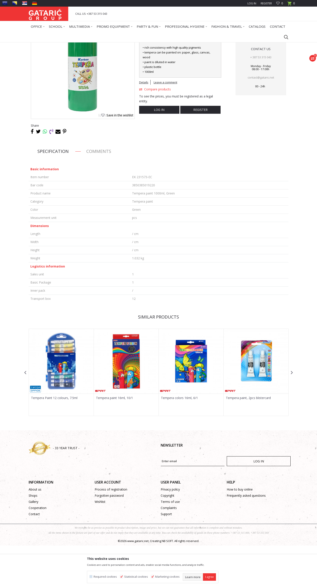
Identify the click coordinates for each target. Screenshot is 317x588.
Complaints (169, 550)
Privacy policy (170, 532)
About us (35, 532)
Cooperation (37, 550)
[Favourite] (279, 3)
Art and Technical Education (92, 45)
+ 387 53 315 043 (260, 100)
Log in (159, 152)
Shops (33, 538)
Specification (53, 194)
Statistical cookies (136, 576)
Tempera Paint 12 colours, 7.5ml (54, 440)
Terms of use (170, 544)
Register (266, 3)
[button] (284, 37)
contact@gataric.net (261, 120)
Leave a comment (165, 125)
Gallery (33, 544)
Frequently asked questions (246, 538)
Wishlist (100, 544)
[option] (61, 414)
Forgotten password (109, 538)
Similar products (158, 359)
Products (55, 45)
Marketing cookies (167, 576)
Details (143, 125)
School (68, 45)
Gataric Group (37, 45)
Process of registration (111, 532)
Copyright (167, 538)
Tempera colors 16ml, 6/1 (179, 440)
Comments (98, 194)
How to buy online (240, 532)
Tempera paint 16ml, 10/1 (114, 440)
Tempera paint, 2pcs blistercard (248, 440)
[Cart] (291, 5)
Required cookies (105, 576)
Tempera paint (122, 45)
